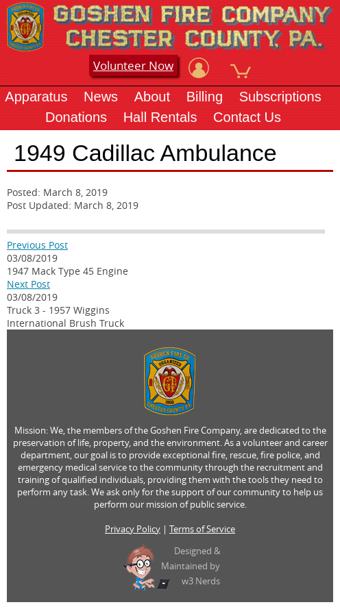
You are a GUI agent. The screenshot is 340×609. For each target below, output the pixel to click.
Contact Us (247, 117)
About (152, 96)
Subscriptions (280, 96)
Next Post (28, 283)
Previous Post (37, 244)
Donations (76, 117)
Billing (204, 96)
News (101, 96)
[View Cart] (240, 68)
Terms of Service (202, 529)
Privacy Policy (132, 529)
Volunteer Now (133, 65)
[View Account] (198, 68)
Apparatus (36, 96)
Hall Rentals (160, 117)
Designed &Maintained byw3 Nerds (190, 566)
